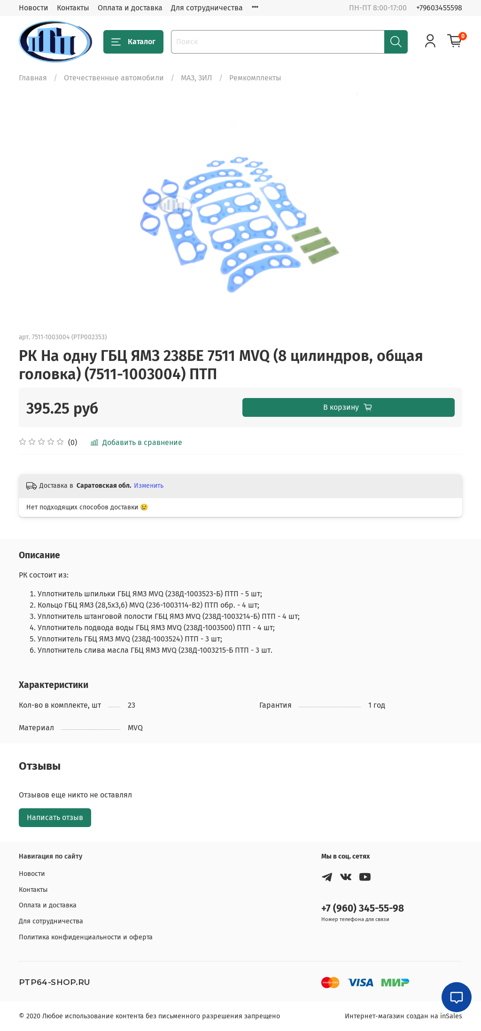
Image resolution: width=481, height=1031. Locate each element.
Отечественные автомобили (114, 77)
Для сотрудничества (207, 7)
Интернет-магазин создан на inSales (403, 1016)
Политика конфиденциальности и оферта (86, 937)
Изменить (148, 486)
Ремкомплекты (255, 77)
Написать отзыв (55, 817)
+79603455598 (439, 7)
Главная (33, 77)
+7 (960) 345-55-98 (362, 908)
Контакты (73, 7)
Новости (33, 7)
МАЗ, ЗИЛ (196, 77)
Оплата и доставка (130, 7)
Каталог (133, 42)
